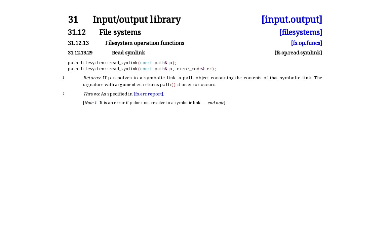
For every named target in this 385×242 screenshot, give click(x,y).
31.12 (77, 32)
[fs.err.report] (148, 94)
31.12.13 (78, 43)
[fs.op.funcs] (306, 43)
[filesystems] (300, 32)
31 (73, 19)
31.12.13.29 (80, 52)
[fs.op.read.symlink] (298, 52)
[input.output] (291, 19)
